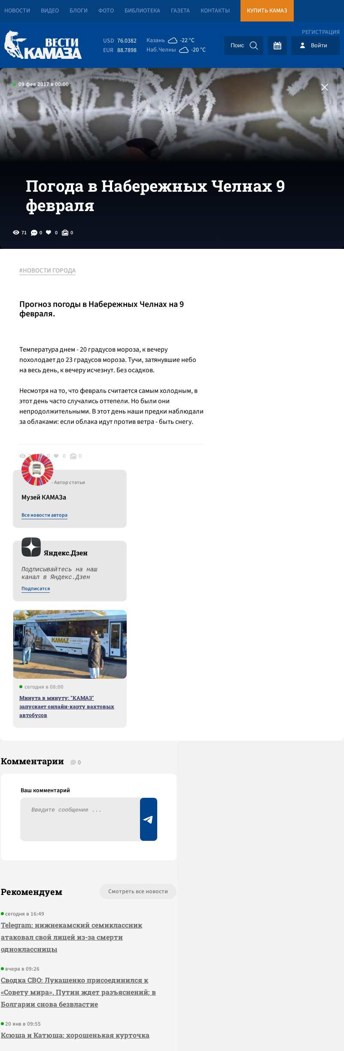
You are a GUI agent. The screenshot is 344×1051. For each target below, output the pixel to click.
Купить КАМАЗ (267, 10)
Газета (180, 10)
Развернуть (172, 993)
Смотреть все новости (112, 672)
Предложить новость (259, 701)
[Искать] (253, 45)
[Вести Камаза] (43, 45)
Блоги (79, 10)
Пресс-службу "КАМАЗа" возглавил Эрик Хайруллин (71, 853)
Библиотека (142, 10)
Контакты (215, 10)
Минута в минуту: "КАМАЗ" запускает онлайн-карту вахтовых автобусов (271, 484)
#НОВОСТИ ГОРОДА (49, 283)
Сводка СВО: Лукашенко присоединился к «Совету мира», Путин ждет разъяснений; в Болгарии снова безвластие (74, 773)
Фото (106, 10)
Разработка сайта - (311, 1027)
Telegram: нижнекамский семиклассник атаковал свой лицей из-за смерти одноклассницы (70, 718)
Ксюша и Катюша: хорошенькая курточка (74, 816)
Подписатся (240, 366)
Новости (17, 10)
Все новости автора (249, 292)
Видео (50, 10)
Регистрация (321, 32)
